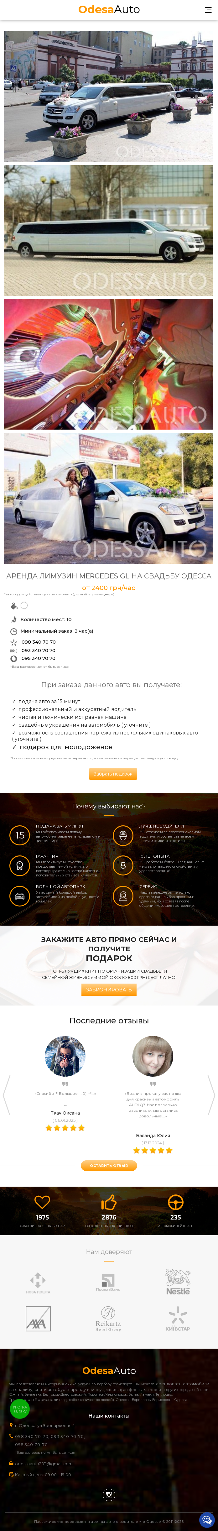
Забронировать (109, 990)
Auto (109, 9)
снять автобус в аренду (60, 1389)
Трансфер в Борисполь (33, 1399)
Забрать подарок (113, 774)
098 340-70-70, (32, 1436)
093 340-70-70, (69, 1436)
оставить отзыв (109, 1165)
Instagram (109, 1495)
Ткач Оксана (65, 1113)
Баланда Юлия (153, 1135)
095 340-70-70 (31, 1444)
